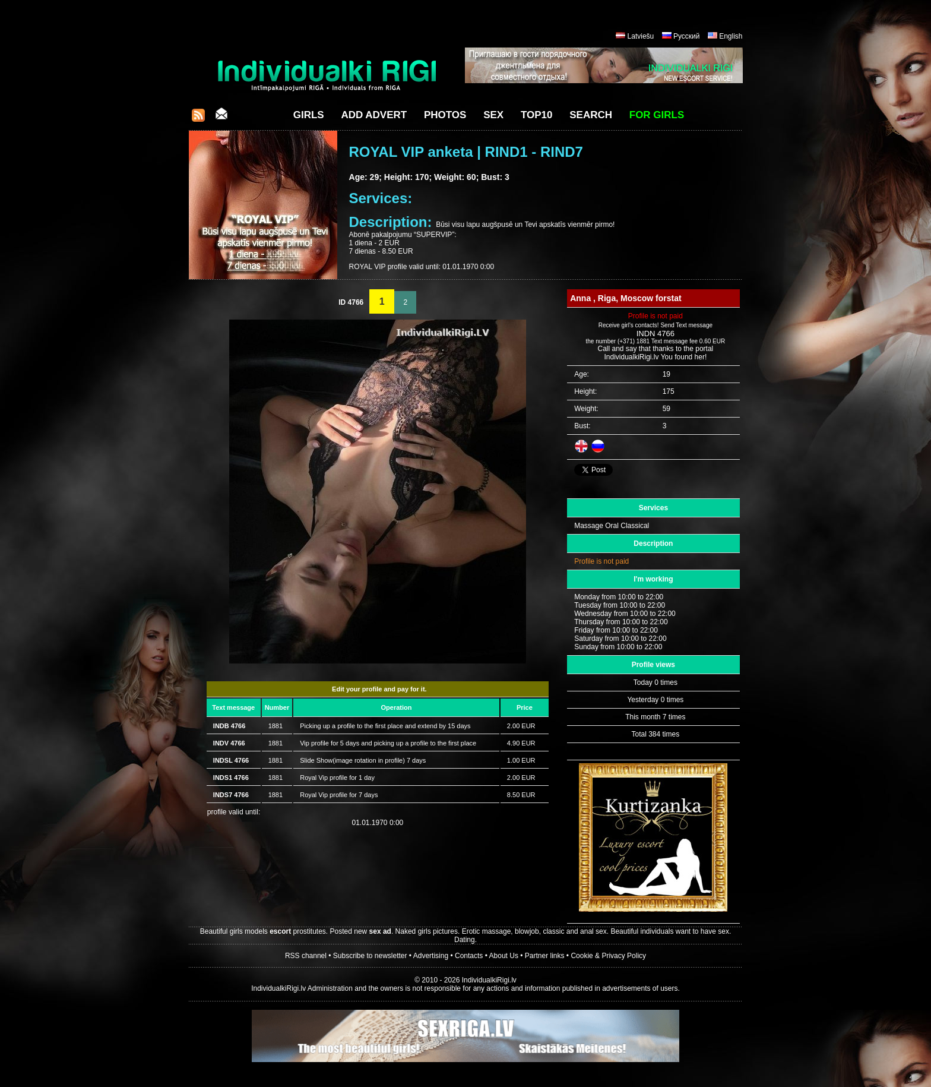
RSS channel (306, 956)
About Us (503, 956)
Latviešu (641, 36)
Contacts (469, 956)
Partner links (545, 956)
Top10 (537, 115)
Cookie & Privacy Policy (608, 956)
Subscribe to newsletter (370, 956)
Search (590, 115)
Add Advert (374, 115)
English (730, 36)
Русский (686, 36)
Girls (308, 115)
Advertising (430, 956)
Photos (445, 115)
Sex (493, 115)
